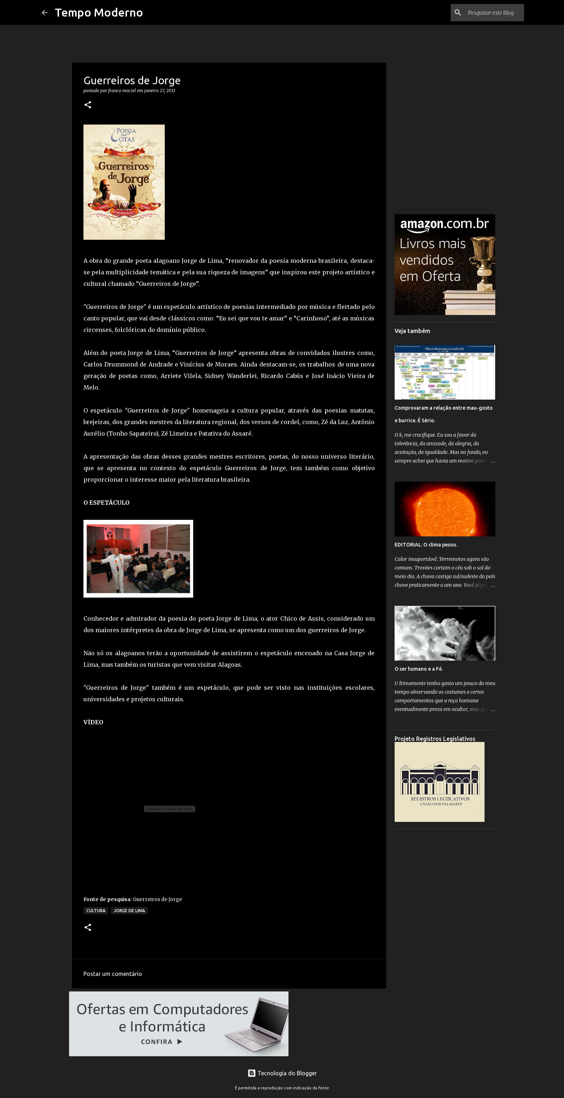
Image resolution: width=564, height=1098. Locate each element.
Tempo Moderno (99, 12)
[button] (87, 105)
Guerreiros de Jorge (157, 899)
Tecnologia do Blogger (282, 1073)
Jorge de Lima (129, 910)
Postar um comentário (112, 974)
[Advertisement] (445, 942)
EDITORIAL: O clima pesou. (426, 545)
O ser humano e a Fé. (419, 669)
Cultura (95, 910)
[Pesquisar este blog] (486, 12)
